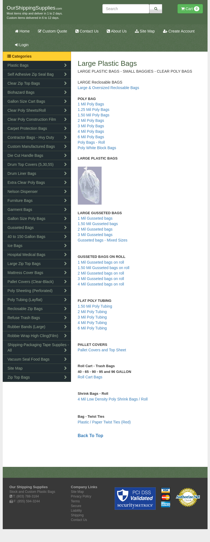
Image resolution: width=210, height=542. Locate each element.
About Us (117, 31)
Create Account (179, 31)
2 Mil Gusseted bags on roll (101, 273)
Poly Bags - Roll (91, 142)
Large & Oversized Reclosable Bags (108, 88)
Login (22, 45)
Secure (76, 506)
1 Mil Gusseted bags (96, 218)
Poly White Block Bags (97, 148)
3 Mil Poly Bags (91, 126)
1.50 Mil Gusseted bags (98, 224)
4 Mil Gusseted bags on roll (101, 284)
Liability (76, 510)
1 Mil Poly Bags (91, 104)
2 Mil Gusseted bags (96, 229)
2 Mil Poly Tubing (93, 312)
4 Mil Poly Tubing (92, 322)
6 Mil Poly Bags (91, 137)
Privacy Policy (81, 496)
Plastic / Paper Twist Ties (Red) (104, 422)
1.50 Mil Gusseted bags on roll (104, 268)
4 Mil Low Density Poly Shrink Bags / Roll (113, 399)
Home (22, 31)
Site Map (145, 31)
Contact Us (87, 31)
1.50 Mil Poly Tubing (95, 306)
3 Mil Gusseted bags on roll (101, 278)
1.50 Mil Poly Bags (94, 115)
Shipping (77, 515)
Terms (75, 501)
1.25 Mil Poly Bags (94, 109)
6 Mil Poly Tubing (92, 328)
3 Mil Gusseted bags (96, 234)
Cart (190, 8)
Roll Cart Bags (90, 377)
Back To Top (90, 435)
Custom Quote (52, 31)
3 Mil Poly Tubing (93, 317)
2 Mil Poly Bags (91, 120)
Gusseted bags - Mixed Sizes (103, 240)
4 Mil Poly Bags (91, 131)
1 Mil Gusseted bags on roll (101, 262)
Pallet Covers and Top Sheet (102, 350)
